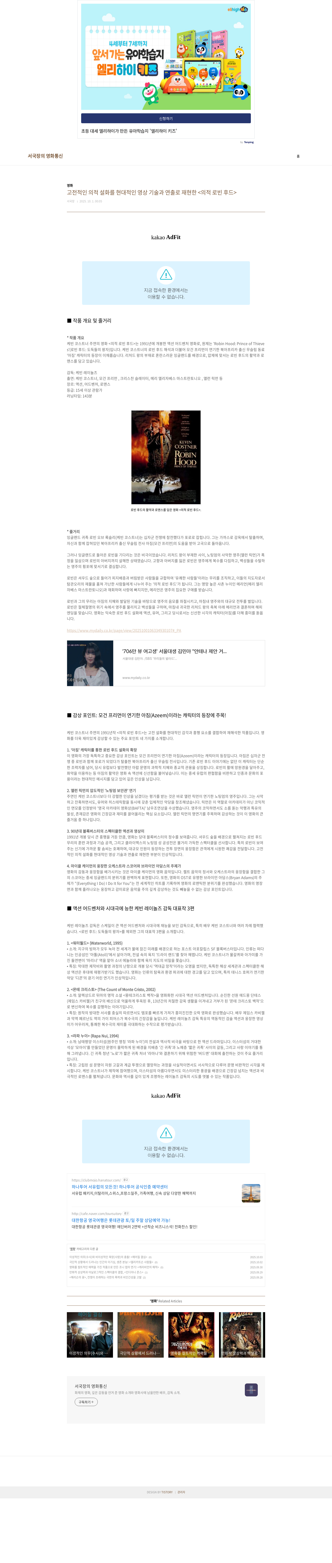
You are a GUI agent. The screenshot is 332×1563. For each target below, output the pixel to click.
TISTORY (166, 1557)
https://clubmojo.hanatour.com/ (96, 1245)
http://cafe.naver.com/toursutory (97, 1278)
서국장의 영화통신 (45, 156)
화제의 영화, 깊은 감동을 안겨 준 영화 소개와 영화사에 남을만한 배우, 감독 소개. (128, 1457)
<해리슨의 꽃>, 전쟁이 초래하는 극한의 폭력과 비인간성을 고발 (105, 1342)
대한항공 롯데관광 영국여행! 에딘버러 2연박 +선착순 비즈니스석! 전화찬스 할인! (134, 1291)
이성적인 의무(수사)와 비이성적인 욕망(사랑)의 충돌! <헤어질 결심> (108, 1322)
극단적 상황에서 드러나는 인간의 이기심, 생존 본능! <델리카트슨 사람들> (111, 1327)
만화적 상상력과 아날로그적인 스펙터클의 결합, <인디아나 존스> (106, 1337)
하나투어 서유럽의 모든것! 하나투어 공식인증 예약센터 (120, 1251)
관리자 (181, 1557)
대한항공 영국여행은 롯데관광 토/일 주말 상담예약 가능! (121, 1285)
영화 (72, 1313)
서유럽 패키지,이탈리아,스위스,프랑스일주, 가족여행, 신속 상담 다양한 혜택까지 (134, 1257)
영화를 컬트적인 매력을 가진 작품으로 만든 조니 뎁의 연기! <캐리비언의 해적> (114, 1332)
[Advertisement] (166, 1142)
